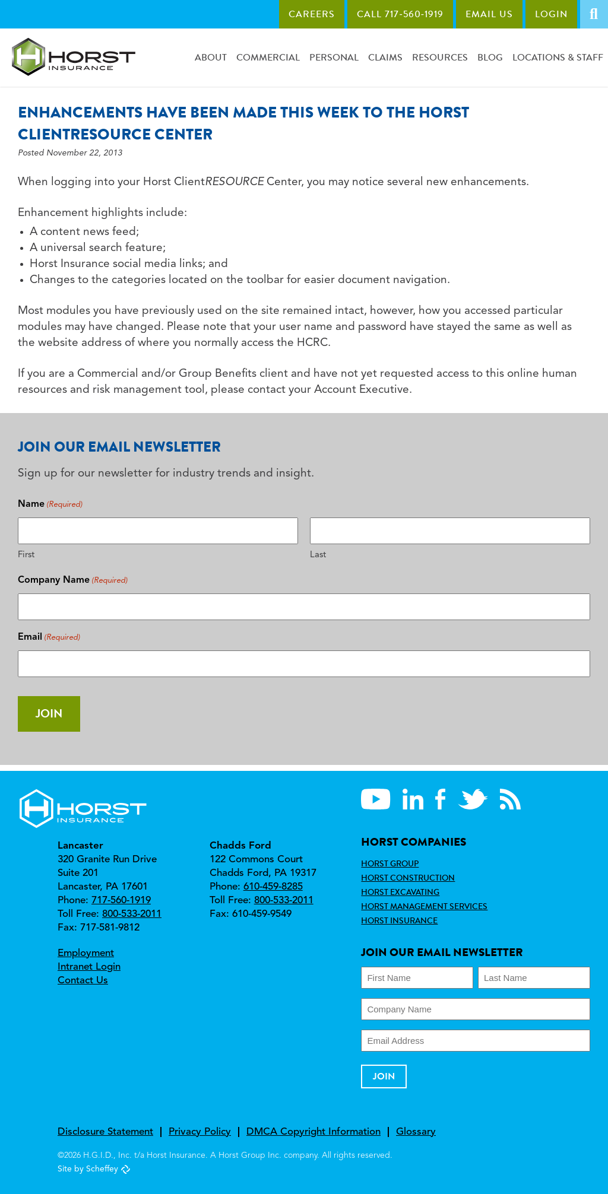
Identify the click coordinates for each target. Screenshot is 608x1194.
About (211, 57)
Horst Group (390, 863)
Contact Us (83, 981)
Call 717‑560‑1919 (400, 14)
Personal (334, 57)
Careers (312, 14)
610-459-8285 (273, 887)
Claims (385, 57)
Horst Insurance (399, 920)
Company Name (73, 581)
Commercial (268, 57)
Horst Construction (408, 878)
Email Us (489, 14)
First (26, 555)
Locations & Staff (557, 57)
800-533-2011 (132, 914)
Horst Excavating (400, 892)
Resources (440, 57)
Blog (490, 57)
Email (49, 638)
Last (318, 555)
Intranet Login (89, 967)
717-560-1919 (121, 901)
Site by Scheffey (88, 1169)
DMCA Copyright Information (313, 1132)
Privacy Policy (200, 1132)
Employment (86, 953)
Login (551, 14)
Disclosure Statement (105, 1132)
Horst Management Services (424, 906)
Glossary (416, 1132)
